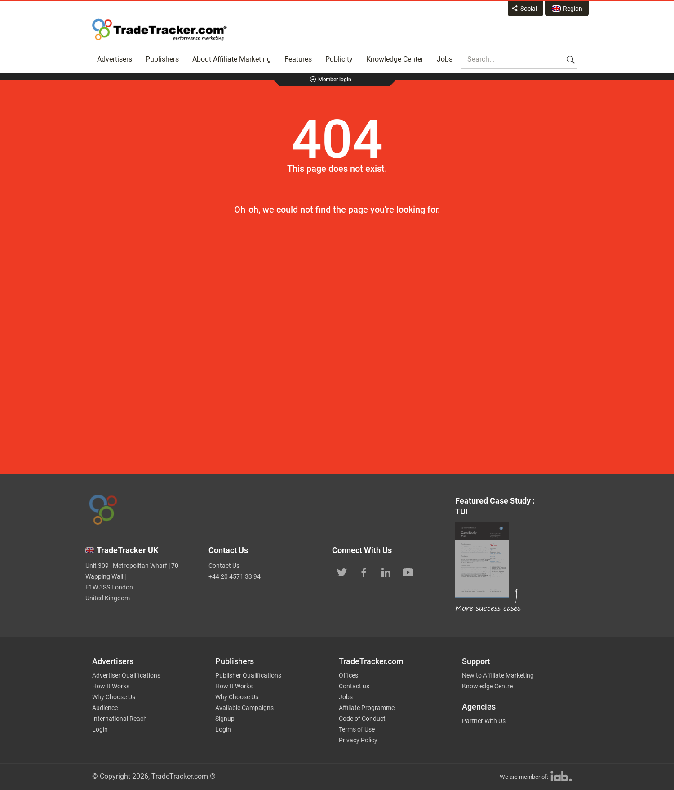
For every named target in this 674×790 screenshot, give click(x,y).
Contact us (354, 686)
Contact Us (223, 565)
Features (298, 59)
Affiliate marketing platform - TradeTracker (159, 29)
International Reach (119, 718)
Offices (348, 675)
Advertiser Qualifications (126, 675)
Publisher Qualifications (248, 675)
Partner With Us (483, 720)
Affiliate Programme (367, 707)
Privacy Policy (358, 740)
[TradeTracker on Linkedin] (386, 571)
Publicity (339, 59)
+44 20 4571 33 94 (234, 576)
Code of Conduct (362, 718)
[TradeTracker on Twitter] (342, 571)
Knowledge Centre (487, 686)
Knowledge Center (394, 59)
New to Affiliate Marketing (498, 675)
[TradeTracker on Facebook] (364, 571)
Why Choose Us (113, 697)
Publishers (162, 59)
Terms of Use (357, 729)
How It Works (110, 686)
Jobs (444, 59)
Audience (105, 707)
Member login (334, 79)
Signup (225, 718)
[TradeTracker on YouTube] (408, 571)
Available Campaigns (244, 707)
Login (100, 729)
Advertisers (114, 59)
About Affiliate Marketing (231, 59)
